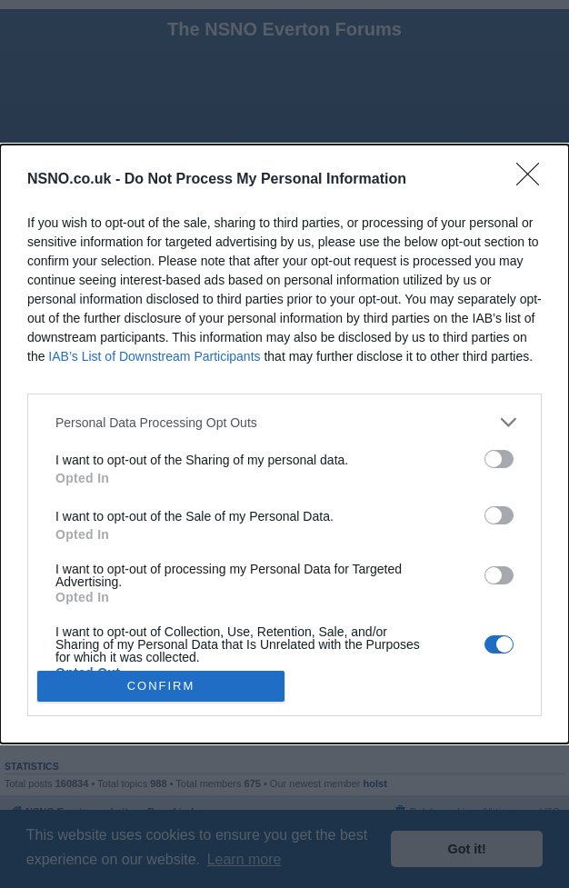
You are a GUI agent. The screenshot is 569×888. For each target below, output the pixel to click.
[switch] (499, 459)
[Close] (533, 180)
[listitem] (284, 422)
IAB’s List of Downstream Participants (154, 356)
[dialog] (284, 444)
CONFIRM (161, 685)
